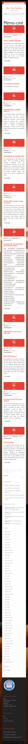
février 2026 (8, 532)
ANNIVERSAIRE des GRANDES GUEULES (12, 110)
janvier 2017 (8, 638)
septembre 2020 (9, 594)
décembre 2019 (8, 617)
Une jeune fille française (8, 721)
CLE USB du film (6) (16, 521)
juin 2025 (7, 537)
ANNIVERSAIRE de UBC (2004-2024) (14, 156)
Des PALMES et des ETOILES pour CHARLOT (13, 400)
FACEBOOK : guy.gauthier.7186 (10, 706)
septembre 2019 (9, 625)
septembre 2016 (9, 643)
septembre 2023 (9, 552)
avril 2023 (7, 558)
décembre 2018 (8, 628)
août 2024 (7, 542)
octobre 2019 (8, 622)
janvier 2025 (8, 539)
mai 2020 (7, 604)
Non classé (9, 35)
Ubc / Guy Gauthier (14, 8)
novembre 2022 (8, 563)
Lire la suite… (8, 60)
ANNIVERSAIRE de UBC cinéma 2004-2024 (12, 332)
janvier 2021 (8, 584)
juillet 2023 (7, 555)
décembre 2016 (8, 641)
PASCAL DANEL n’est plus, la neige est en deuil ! (13, 202)
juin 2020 (7, 602)
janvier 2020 (8, 615)
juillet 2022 (7, 565)
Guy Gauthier (12, 78)
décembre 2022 (8, 560)
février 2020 (8, 612)
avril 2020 (7, 607)
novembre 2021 (8, 573)
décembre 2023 (8, 550)
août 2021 (7, 576)
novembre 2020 (8, 589)
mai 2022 (7, 568)
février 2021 (8, 581)
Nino (4, 716)
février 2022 (8, 571)
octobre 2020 (8, 591)
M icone (20, 742)
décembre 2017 (8, 633)
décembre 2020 (8, 586)
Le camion (6, 718)
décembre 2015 (8, 661)
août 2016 (7, 646)
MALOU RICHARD (9, 442)
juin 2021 (7, 578)
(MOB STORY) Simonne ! (10, 356)
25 (8, 472)
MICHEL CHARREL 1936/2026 (12, 41)
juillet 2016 (7, 648)
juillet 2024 (7, 545)
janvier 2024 (8, 547)
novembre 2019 (8, 620)
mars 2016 (7, 659)
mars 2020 (7, 609)
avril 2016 (7, 656)
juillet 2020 (7, 599)
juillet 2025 (7, 534)
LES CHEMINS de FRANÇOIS (12, 84)
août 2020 (7, 597)
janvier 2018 (8, 630)
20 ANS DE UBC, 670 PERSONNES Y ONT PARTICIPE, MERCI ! (14, 245)
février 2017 (8, 635)
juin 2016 (7, 651)
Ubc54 (19, 35)
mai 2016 (7, 654)
